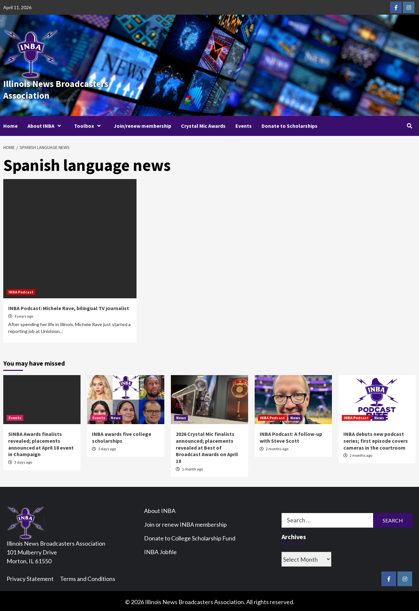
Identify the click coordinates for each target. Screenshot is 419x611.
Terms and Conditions (87, 576)
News (115, 415)
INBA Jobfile (160, 549)
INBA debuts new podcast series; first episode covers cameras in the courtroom (375, 439)
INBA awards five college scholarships (121, 435)
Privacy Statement (30, 576)
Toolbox (89, 124)
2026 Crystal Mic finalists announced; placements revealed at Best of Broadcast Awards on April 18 (207, 445)
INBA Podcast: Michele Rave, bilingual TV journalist (68, 306)
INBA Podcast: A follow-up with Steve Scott (291, 435)
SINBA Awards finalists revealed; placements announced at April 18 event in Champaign (41, 442)
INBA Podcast (21, 290)
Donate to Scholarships (290, 124)
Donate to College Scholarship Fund (189, 536)
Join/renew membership (142, 124)
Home (10, 124)
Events (243, 124)
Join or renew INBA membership (185, 522)
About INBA (45, 124)
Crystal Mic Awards (203, 124)
